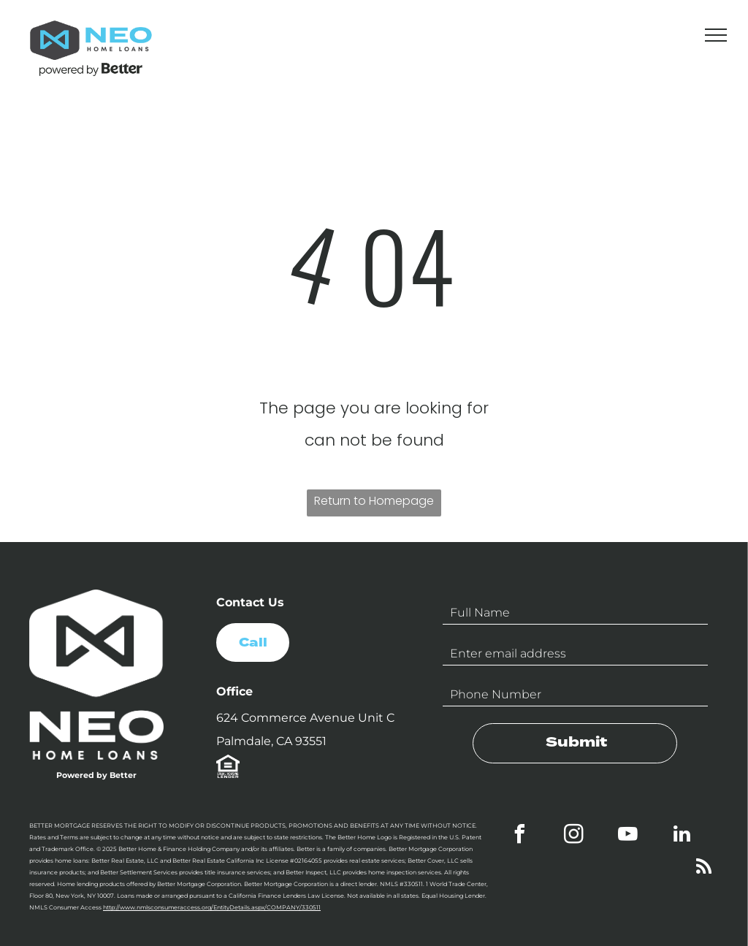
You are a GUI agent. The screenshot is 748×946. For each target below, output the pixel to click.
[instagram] (574, 836)
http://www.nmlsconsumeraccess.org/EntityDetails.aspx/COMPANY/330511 (212, 907)
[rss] (704, 868)
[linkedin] (682, 836)
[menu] (716, 35)
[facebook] (520, 836)
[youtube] (628, 836)
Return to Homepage (374, 500)
